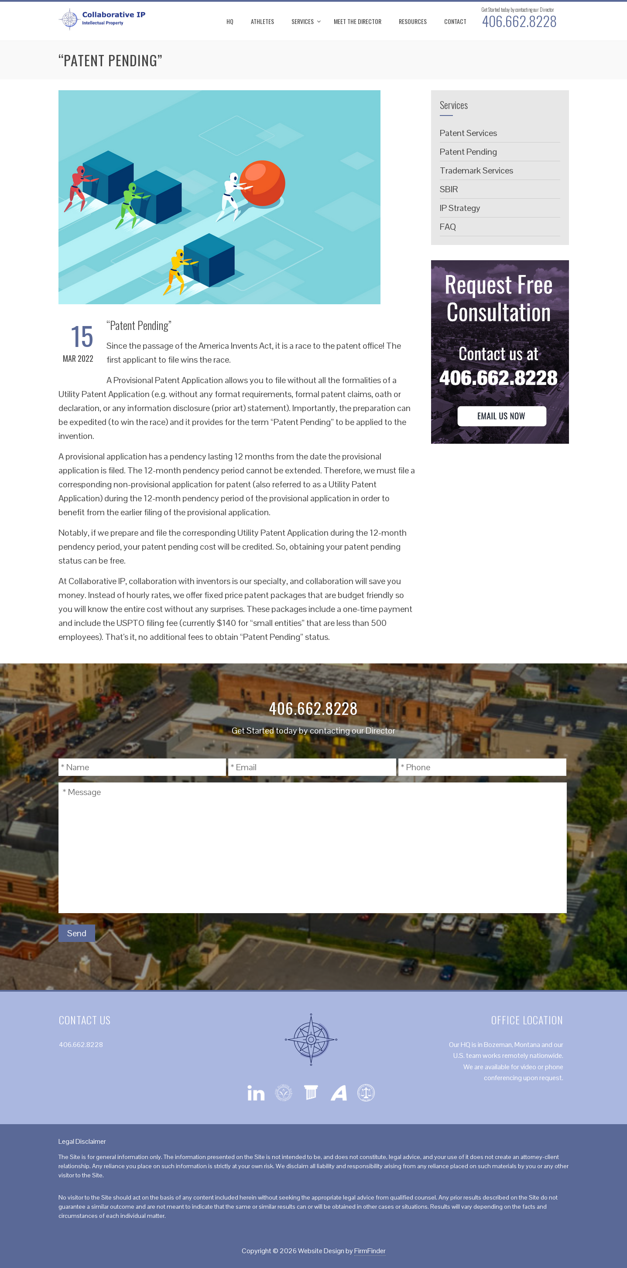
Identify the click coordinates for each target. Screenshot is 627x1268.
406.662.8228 (519, 20)
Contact (455, 21)
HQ (229, 21)
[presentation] (500, 934)
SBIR (449, 189)
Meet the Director (357, 21)
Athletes (262, 21)
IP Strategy (460, 208)
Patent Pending (468, 151)
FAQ (448, 226)
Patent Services (468, 133)
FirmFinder (370, 1250)
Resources (413, 21)
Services (302, 21)
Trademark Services (476, 170)
